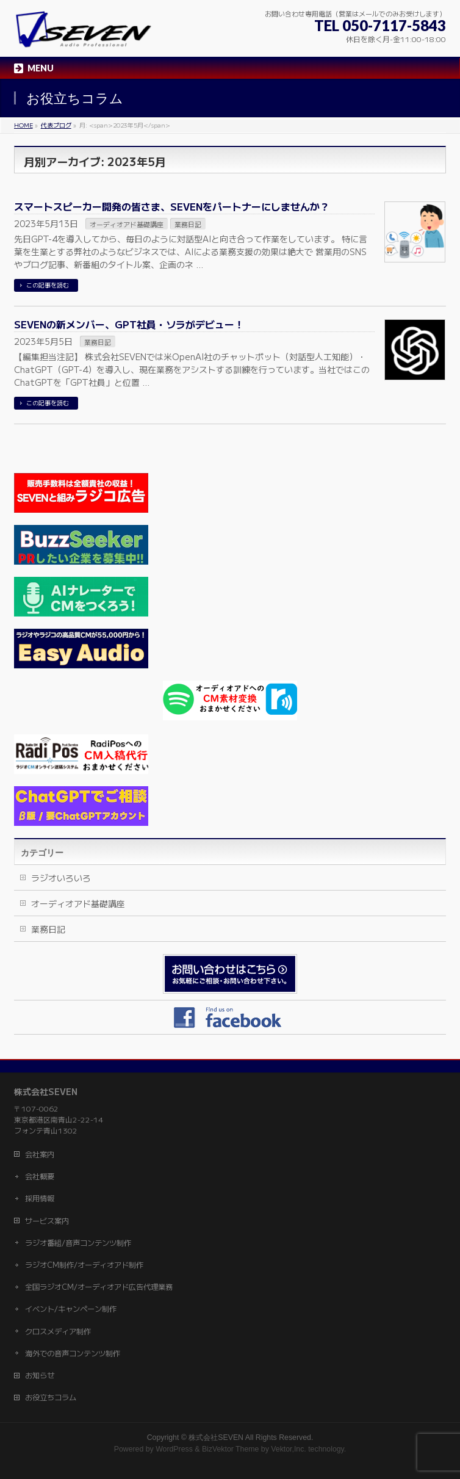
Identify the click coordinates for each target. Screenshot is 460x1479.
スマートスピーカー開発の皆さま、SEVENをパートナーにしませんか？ (171, 206)
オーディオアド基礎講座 (127, 224)
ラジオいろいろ (61, 878)
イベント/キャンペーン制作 (71, 1308)
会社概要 (39, 1176)
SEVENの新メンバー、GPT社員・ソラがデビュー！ (129, 324)
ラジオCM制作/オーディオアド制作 (84, 1264)
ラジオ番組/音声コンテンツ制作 (78, 1242)
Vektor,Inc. (288, 1449)
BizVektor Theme (230, 1449)
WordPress (174, 1449)
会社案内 (39, 1154)
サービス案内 (47, 1220)
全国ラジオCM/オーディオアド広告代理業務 (99, 1286)
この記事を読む (47, 284)
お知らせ (39, 1375)
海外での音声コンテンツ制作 (72, 1353)
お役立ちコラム (50, 1397)
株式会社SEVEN (216, 1437)
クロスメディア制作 (58, 1331)
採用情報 (39, 1198)
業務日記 (187, 224)
